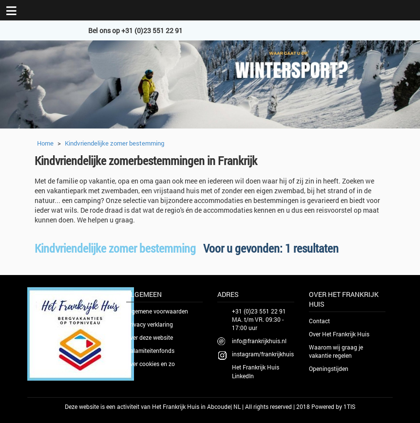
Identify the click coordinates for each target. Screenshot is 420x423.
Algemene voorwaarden (157, 311)
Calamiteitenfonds (150, 350)
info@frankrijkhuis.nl (259, 341)
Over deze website (149, 337)
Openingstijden (328, 368)
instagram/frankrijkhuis (263, 354)
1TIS (349, 406)
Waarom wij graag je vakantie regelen (336, 351)
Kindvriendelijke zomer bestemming (114, 143)
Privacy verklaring (149, 324)
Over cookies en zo (150, 364)
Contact (319, 321)
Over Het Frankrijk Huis (339, 334)
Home (45, 143)
